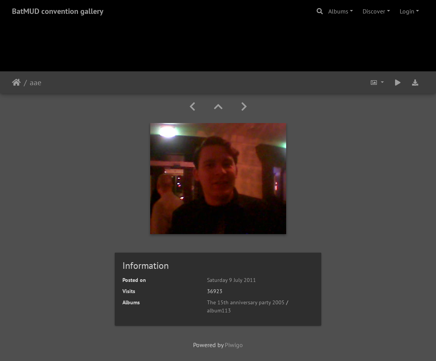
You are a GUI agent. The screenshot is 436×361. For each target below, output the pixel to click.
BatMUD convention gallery (57, 11)
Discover (374, 11)
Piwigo (234, 345)
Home (16, 82)
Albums (338, 11)
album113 (219, 310)
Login (407, 11)
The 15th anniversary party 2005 (246, 302)
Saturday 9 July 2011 (231, 280)
